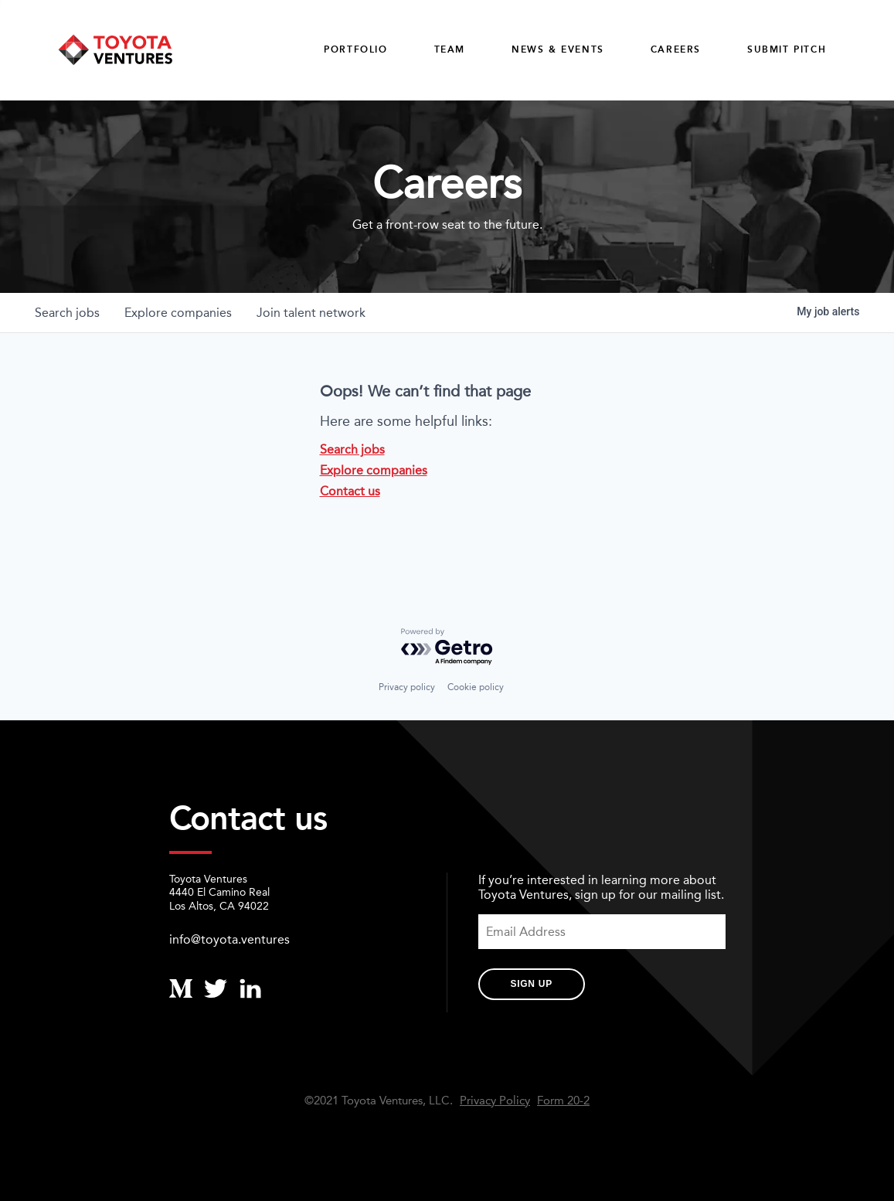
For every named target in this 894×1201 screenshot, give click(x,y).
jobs (67, 312)
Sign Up (531, 983)
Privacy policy (407, 687)
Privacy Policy (495, 1100)
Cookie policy (475, 687)
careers (676, 49)
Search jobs (352, 449)
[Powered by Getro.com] (447, 647)
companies (178, 312)
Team (449, 49)
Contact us (350, 491)
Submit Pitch (786, 49)
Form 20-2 (563, 1100)
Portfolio (355, 49)
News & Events (558, 49)
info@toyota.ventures (229, 939)
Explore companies (373, 470)
